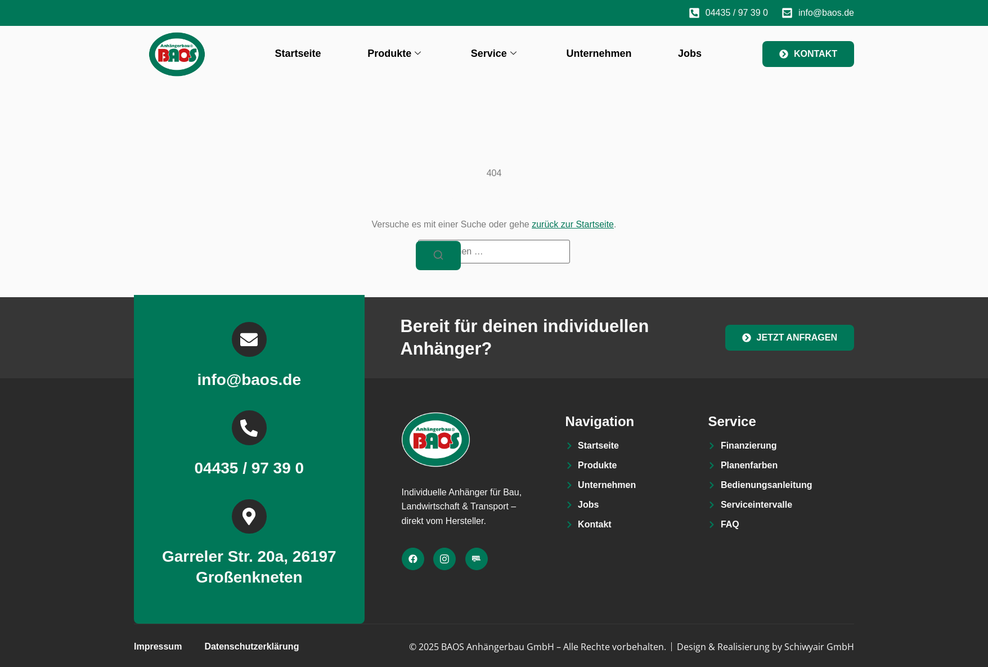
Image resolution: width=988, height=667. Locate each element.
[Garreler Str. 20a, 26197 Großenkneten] (249, 521)
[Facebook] (413, 560)
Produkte (394, 54)
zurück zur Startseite (573, 224)
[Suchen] (438, 256)
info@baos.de (249, 382)
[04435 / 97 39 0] (249, 431)
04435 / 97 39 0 (249, 472)
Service (494, 54)
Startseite (298, 53)
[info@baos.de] (249, 342)
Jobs (690, 53)
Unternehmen (598, 53)
